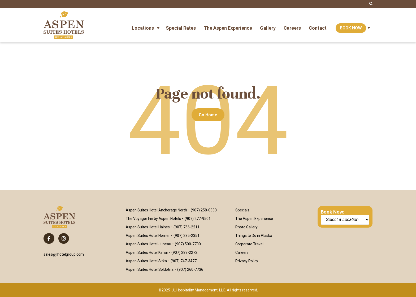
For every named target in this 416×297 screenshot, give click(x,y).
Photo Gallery (246, 227)
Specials (242, 210)
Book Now (351, 25)
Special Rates (181, 25)
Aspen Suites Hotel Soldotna (150, 269)
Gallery (268, 25)
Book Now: (332, 212)
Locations (143, 25)
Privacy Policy (246, 261)
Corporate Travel (249, 244)
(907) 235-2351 (187, 235)
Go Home (208, 114)
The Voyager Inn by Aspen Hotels (153, 218)
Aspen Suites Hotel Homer (148, 235)
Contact (318, 25)
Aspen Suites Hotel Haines (148, 227)
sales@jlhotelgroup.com (64, 254)
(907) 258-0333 (204, 210)
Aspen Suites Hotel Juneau (148, 244)
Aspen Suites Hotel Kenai (147, 252)
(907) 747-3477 (184, 261)
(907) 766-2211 (187, 227)
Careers (292, 25)
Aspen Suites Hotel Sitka (146, 261)
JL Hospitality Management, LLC (198, 290)
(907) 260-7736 (190, 269)
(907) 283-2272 (184, 252)
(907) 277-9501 (198, 218)
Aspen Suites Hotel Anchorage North (156, 210)
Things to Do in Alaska (253, 235)
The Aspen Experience (228, 25)
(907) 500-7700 (188, 244)
